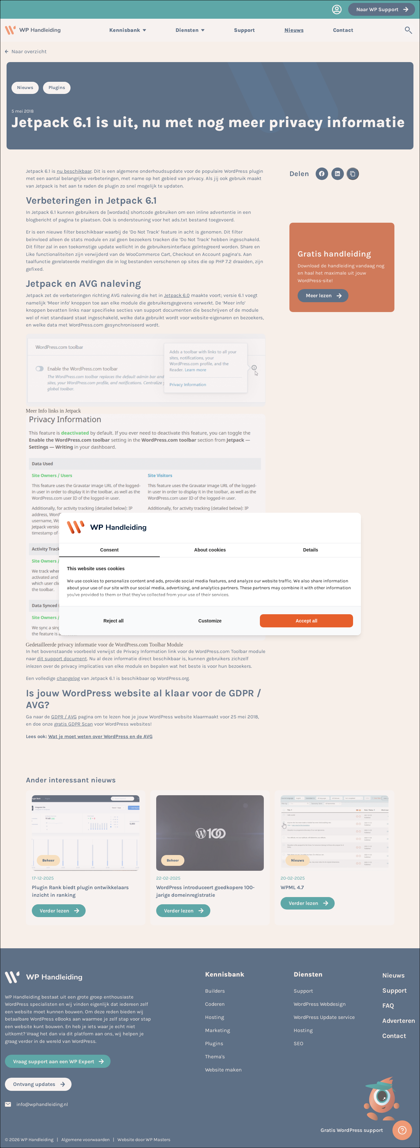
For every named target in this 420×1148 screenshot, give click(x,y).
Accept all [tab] (306, 620)
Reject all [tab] (113, 620)
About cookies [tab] (210, 549)
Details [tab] (310, 549)
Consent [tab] (109, 549)
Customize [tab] (210, 620)
